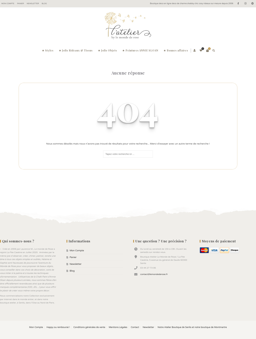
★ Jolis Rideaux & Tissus (76, 50)
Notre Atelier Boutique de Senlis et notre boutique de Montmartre (192, 327)
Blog (44, 3)
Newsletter (33, 3)
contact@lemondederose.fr (154, 274)
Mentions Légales (118, 327)
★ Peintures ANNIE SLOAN (140, 50)
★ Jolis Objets (107, 50)
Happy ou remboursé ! (58, 327)
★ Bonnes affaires (176, 50)
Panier (20, 3)
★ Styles (48, 50)
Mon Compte (7, 3)
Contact (135, 327)
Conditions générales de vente (89, 327)
